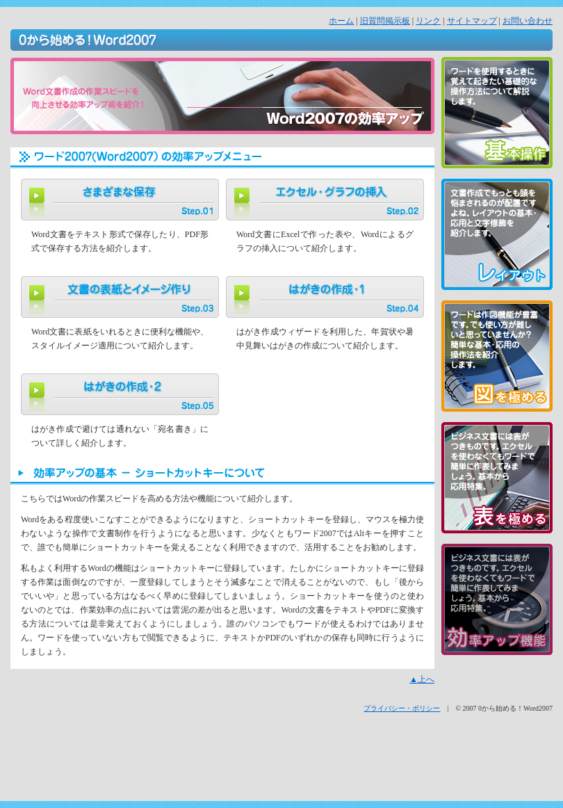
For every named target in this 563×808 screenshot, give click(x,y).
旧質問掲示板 (385, 21)
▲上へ (421, 679)
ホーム (341, 21)
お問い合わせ (528, 21)
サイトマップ (472, 21)
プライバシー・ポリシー (402, 708)
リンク (428, 21)
